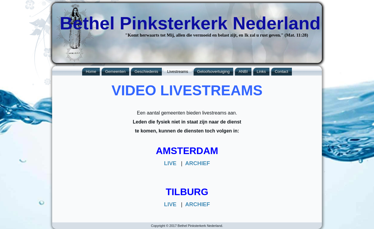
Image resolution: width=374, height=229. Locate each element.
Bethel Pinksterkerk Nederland (190, 23)
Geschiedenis (146, 71)
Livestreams (177, 71)
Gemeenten (115, 71)
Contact (281, 71)
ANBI (243, 71)
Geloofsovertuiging (213, 71)
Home (91, 71)
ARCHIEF (197, 163)
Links (261, 71)
